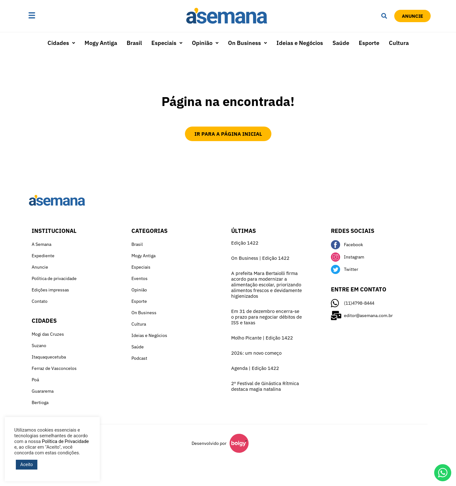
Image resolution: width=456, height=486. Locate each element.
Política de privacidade (54, 278)
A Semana (41, 244)
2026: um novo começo (256, 353)
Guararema (43, 391)
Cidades (61, 43)
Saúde (340, 43)
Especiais (166, 43)
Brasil (134, 43)
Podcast (139, 358)
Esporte (369, 43)
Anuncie (40, 267)
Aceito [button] (26, 464)
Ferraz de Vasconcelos (54, 368)
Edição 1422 (244, 243)
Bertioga (40, 402)
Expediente (43, 256)
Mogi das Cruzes (48, 334)
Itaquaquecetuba (49, 357)
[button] (51, 16)
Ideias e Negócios (299, 43)
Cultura (399, 43)
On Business (247, 43)
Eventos (139, 278)
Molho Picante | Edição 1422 (262, 338)
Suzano (39, 345)
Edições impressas (50, 290)
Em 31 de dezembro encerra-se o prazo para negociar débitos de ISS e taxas (266, 317)
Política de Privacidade (65, 441)
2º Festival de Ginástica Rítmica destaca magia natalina (265, 386)
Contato (40, 301)
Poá (35, 380)
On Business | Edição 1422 (260, 258)
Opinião (205, 43)
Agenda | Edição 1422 (255, 368)
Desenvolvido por (209, 443)
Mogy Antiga (101, 43)
